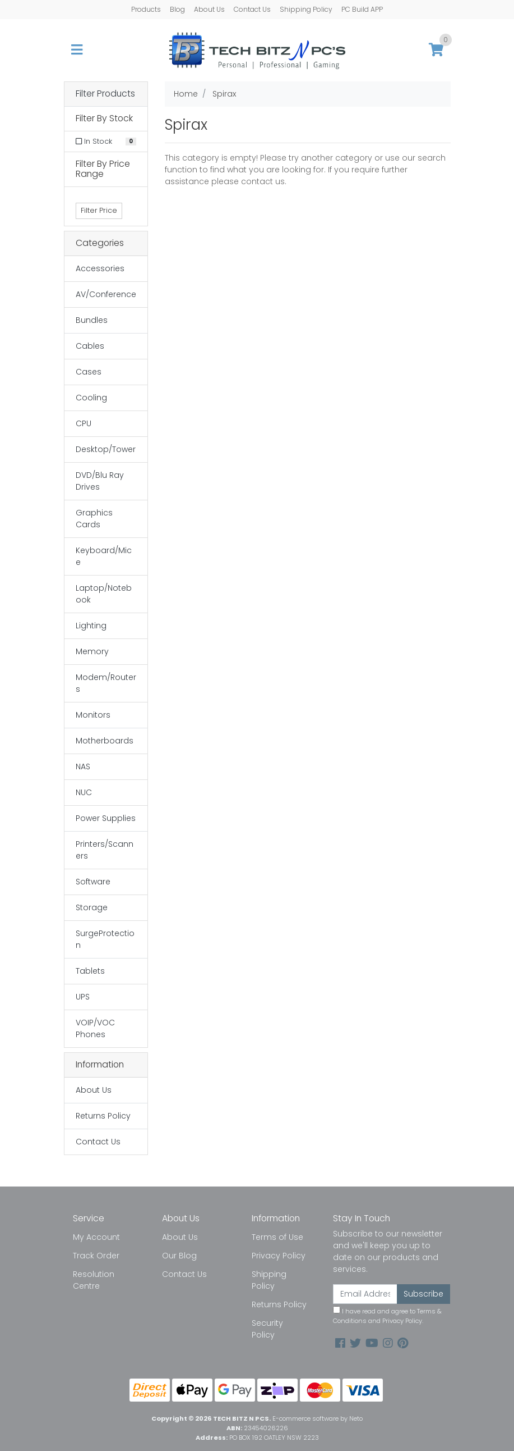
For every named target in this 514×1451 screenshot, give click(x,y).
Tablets (90, 971)
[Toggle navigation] (77, 50)
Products (146, 9)
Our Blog (179, 1255)
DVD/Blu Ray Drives (100, 480)
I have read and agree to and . (387, 1315)
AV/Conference (106, 294)
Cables (90, 346)
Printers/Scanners (104, 849)
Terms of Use (277, 1237)
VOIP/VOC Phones (95, 1028)
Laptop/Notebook (104, 593)
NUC (84, 792)
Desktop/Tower (106, 449)
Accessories (100, 268)
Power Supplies (106, 818)
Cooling (91, 397)
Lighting (91, 625)
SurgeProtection (105, 939)
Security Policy (267, 1328)
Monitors (93, 714)
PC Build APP (362, 9)
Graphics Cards (94, 518)
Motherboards (104, 740)
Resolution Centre (93, 1280)
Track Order (96, 1255)
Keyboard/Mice (104, 556)
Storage (92, 907)
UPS (83, 996)
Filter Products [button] (105, 94)
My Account (96, 1237)
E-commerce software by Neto (317, 1418)
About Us (209, 9)
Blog (177, 9)
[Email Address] (365, 1294)
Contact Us (252, 9)
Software (93, 881)
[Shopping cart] (436, 50)
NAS (83, 766)
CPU (83, 423)
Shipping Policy (306, 9)
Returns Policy (103, 1115)
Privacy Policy (278, 1255)
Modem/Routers (106, 683)
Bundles (92, 320)
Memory (92, 651)
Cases (88, 371)
